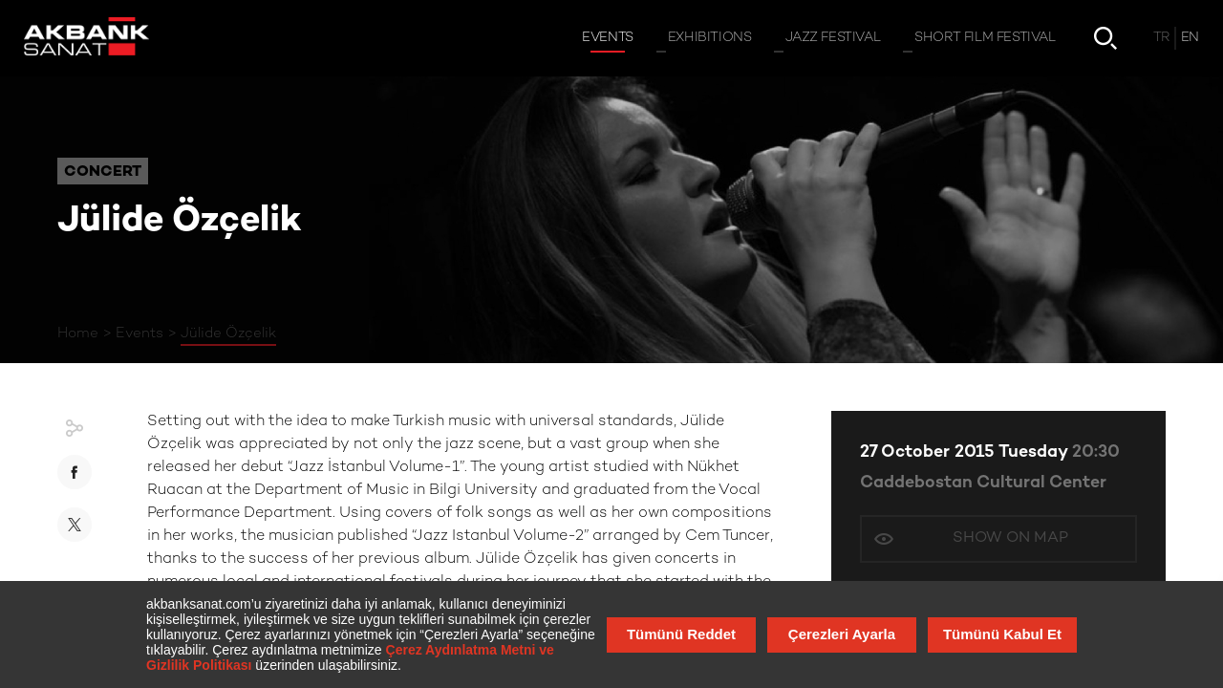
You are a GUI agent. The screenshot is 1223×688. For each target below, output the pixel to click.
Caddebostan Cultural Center (983, 483)
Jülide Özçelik (228, 333)
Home (77, 333)
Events (139, 333)
